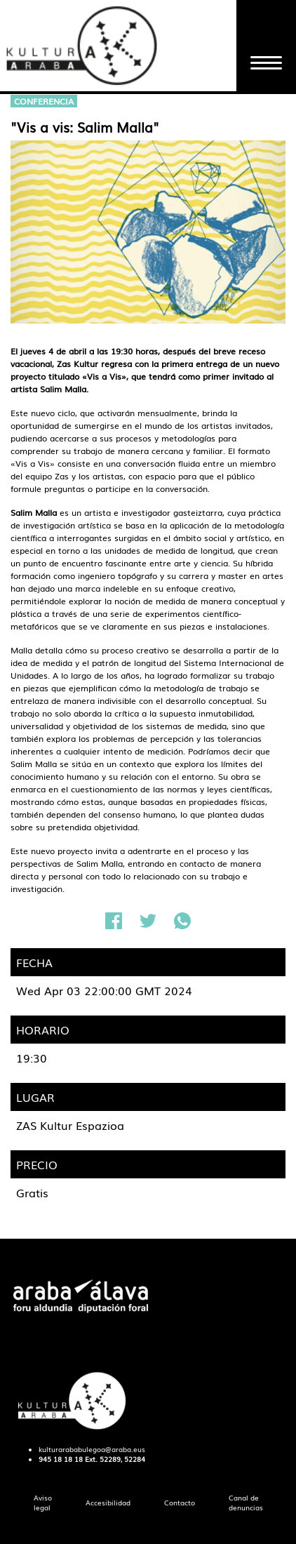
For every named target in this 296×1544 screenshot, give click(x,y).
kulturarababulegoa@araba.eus (92, 1449)
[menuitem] (42, 1503)
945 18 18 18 (61, 1459)
